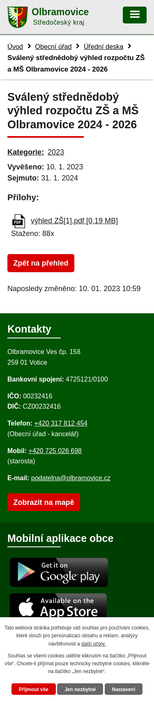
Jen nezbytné (80, 689)
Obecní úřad (53, 46)
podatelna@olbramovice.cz (70, 477)
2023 (56, 152)
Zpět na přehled (40, 263)
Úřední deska (103, 46)
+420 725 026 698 (55, 450)
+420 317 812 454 (60, 423)
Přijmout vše (33, 689)
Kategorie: (25, 152)
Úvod (15, 46)
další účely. (93, 644)
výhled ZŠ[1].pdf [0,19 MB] (74, 221)
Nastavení (124, 689)
